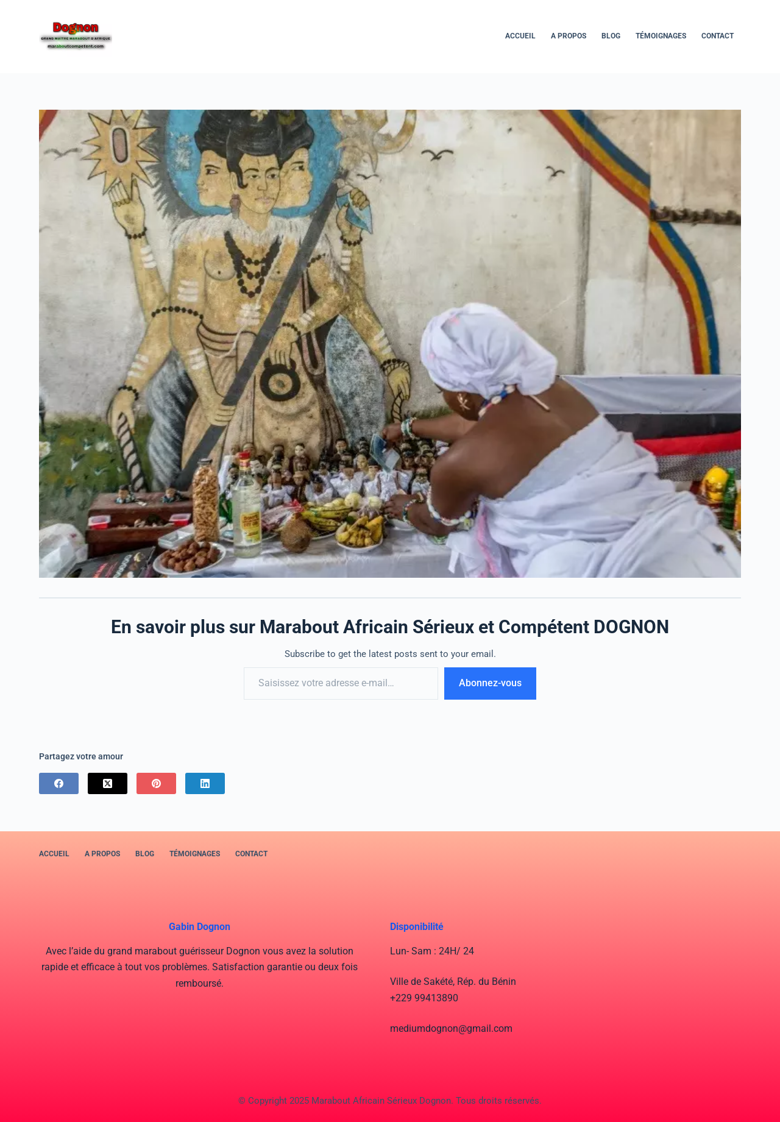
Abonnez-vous (490, 683)
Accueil (520, 36)
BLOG (610, 36)
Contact (717, 36)
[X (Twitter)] (107, 783)
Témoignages (661, 36)
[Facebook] (59, 783)
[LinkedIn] (205, 783)
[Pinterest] (156, 783)
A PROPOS (568, 36)
